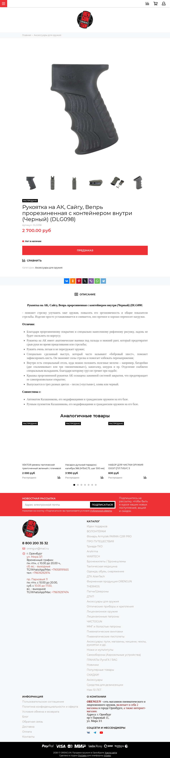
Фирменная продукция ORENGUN (109, 581)
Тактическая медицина (102, 566)
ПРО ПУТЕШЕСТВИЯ (101, 541)
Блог (25, 716)
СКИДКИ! (93, 674)
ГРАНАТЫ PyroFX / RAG (102, 659)
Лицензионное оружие (102, 611)
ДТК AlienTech (96, 576)
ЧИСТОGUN (94, 621)
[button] (74, 485)
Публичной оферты (101, 510)
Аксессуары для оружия (48, 267)
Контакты (28, 736)
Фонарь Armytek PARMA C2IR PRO (109, 536)
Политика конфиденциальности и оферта (50, 706)
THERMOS (93, 586)
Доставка (28, 726)
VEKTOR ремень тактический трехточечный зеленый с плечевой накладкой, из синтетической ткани (41, 466)
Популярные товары (100, 669)
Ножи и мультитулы (100, 649)
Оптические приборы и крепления (110, 606)
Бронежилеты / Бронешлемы (106, 561)
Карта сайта (111, 752)
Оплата (27, 731)
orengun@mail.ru (38, 548)
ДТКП (90, 596)
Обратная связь (32, 721)
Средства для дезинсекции (105, 684)
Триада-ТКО (95, 546)
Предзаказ (85, 250)
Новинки (93, 664)
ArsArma (92, 551)
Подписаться (102, 504)
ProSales (82, 755)
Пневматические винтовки (105, 631)
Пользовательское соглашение (43, 701)
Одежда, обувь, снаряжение (105, 571)
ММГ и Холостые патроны (104, 626)
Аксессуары (95, 679)
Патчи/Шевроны (98, 591)
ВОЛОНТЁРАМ (96, 531)
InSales (107, 755)
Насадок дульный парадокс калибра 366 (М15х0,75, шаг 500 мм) (85, 466)
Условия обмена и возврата (40, 711)
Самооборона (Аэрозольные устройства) (114, 654)
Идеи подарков (97, 526)
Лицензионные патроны (103, 616)
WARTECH (93, 556)
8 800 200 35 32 (35, 543)
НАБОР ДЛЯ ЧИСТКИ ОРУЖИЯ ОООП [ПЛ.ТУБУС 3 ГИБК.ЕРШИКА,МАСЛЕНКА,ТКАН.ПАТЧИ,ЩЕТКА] (128, 466)
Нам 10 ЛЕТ (94, 689)
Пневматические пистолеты (105, 636)
